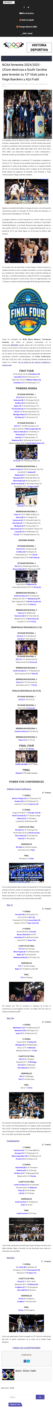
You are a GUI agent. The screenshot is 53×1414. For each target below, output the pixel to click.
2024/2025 (14, 345)
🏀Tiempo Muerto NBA (26, 27)
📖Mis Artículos (26, 13)
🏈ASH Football (26, 20)
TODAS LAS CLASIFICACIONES (26, 1348)
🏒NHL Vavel (26, 33)
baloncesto (34, 84)
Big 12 (10, 905)
